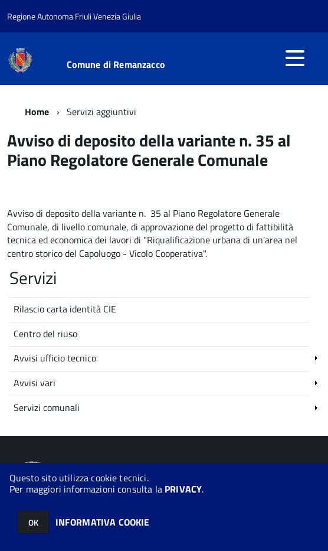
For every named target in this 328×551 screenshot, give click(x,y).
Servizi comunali (47, 407)
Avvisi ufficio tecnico (55, 358)
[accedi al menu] (295, 57)
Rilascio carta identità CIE (65, 309)
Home (37, 112)
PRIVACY (183, 489)
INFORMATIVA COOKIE (102, 522)
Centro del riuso (45, 334)
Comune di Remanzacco (116, 64)
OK (33, 522)
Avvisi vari (34, 383)
